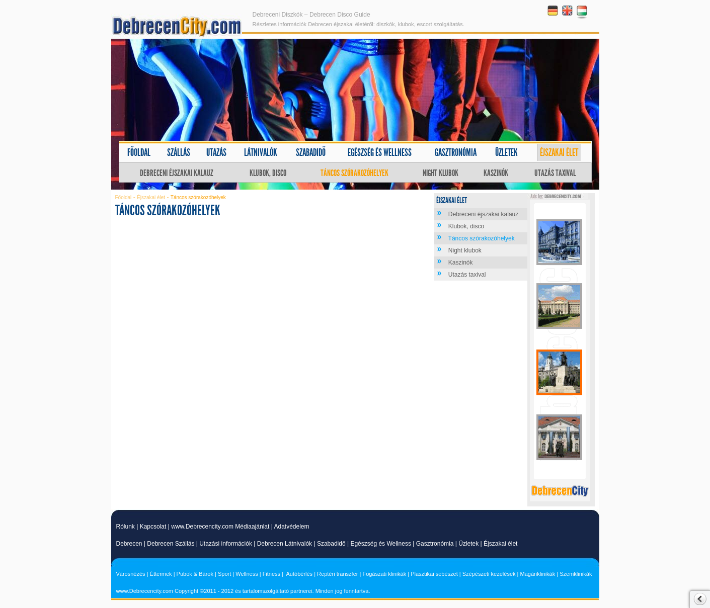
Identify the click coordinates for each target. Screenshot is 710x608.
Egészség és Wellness (380, 543)
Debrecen (129, 543)
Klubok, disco (268, 173)
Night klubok (440, 173)
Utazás (216, 152)
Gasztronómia (456, 152)
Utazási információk (225, 543)
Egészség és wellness (380, 152)
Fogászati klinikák (384, 574)
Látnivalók (260, 152)
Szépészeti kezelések (489, 574)
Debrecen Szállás (170, 543)
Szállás (178, 152)
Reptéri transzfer (337, 574)
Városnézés (130, 574)
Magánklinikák (538, 574)
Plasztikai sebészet (434, 574)
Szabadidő (311, 152)
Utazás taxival (555, 173)
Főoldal (138, 152)
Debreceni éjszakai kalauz (176, 173)
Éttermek (161, 574)
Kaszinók (496, 173)
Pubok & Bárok (195, 574)
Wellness (246, 574)
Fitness (271, 574)
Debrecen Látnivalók (284, 543)
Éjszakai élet (559, 152)
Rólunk (125, 526)
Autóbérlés (299, 574)
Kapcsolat (153, 526)
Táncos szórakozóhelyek (354, 173)
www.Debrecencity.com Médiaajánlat (220, 526)
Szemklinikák (576, 574)
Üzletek (506, 152)
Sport (224, 574)
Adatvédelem (291, 526)
